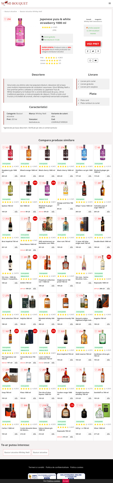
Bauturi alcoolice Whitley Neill (31, 11)
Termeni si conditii (36, 467)
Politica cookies (76, 467)
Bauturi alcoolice (11, 11)
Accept (66, 481)
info (16, 176)
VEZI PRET (93, 43)
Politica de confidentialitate (57, 467)
